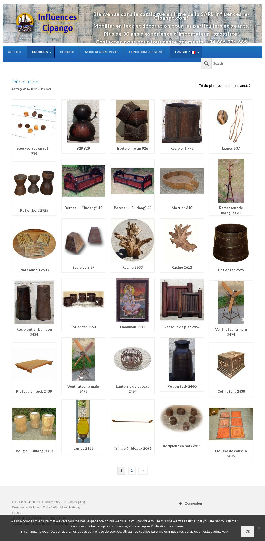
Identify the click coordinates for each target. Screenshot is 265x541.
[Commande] (225, 86)
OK (248, 531)
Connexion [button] (190, 503)
